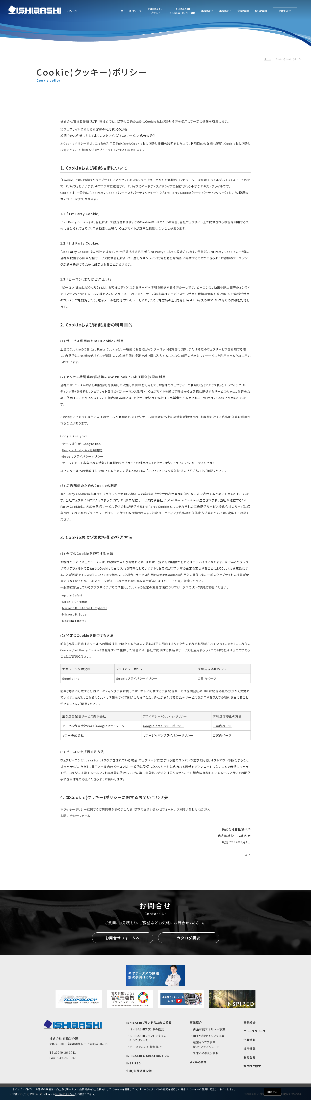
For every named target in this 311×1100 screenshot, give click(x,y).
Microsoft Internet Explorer (84, 608)
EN (75, 10)
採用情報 (250, 1048)
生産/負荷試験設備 (139, 1071)
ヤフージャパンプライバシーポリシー (168, 735)
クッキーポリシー (65, 1094)
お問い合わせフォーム (75, 816)
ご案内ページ (207, 678)
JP (69, 10)
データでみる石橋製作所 (146, 1047)
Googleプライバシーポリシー (82, 456)
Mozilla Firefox (74, 620)
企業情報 (250, 1040)
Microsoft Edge (74, 614)
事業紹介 (196, 1022)
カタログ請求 (189, 937)
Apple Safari (72, 595)
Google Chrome (74, 601)
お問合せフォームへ (122, 937)
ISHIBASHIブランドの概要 (147, 1029)
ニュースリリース (255, 1031)
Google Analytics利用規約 (82, 450)
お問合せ (249, 1057)
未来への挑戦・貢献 (206, 1053)
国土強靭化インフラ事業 (209, 1036)
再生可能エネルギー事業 (209, 1029)
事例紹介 (250, 1022)
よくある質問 (198, 1062)
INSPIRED (133, 1063)
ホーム (267, 59)
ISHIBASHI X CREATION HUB (147, 1056)
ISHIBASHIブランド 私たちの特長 (149, 1022)
